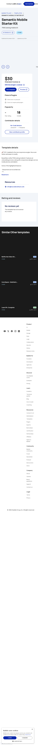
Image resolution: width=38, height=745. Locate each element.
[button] (19, 741)
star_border (34, 259)
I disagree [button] (26, 737)
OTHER (3, 259)
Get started (29, 4)
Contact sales (11, 4)
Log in (20, 4)
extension (5, 102)
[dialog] (19, 735)
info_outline (12, 32)
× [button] (34, 729)
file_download (30, 259)
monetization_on (5, 99)
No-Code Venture (16, 125)
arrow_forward (7, 67)
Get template (10, 89)
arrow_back (3, 67)
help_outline (19, 82)
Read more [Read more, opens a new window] (28, 734)
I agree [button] (10, 737)
